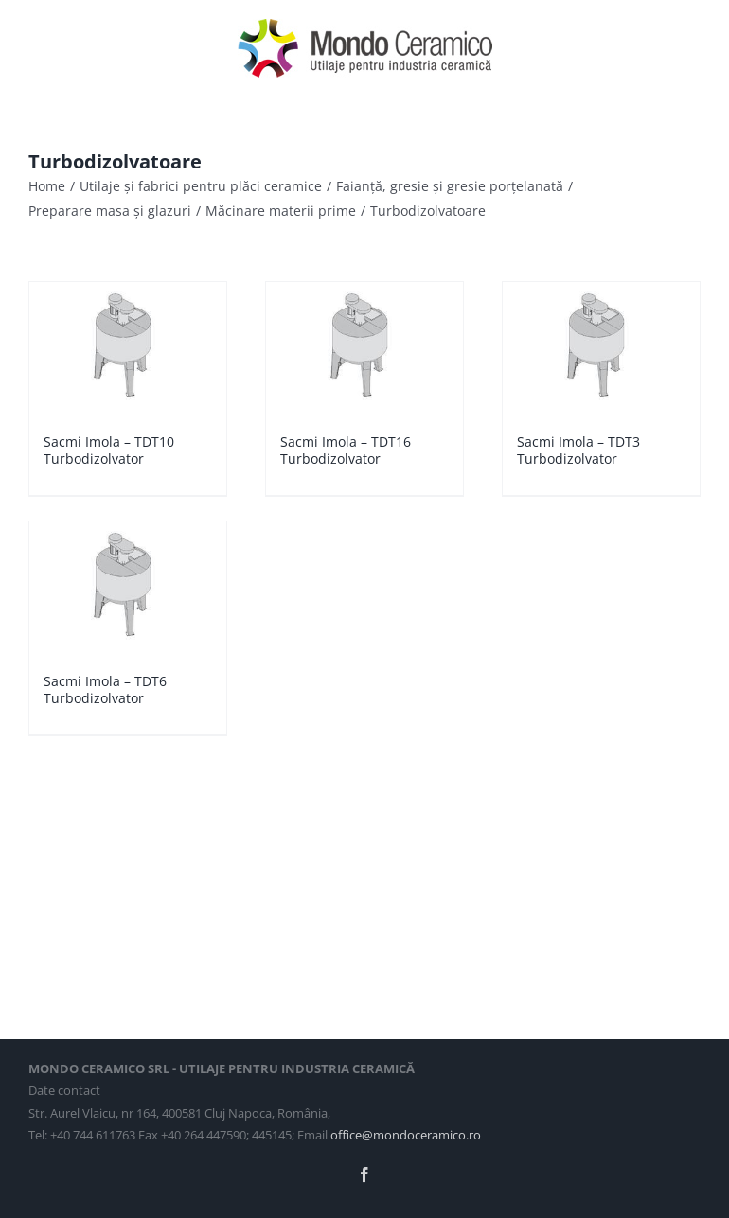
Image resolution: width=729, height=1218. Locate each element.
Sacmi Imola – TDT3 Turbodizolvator (578, 450)
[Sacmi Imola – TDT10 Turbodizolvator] (127, 348)
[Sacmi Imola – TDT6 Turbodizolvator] (127, 587)
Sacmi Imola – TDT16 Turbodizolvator (345, 450)
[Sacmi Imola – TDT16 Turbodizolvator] (364, 348)
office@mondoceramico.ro (405, 1134)
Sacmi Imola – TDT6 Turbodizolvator (105, 689)
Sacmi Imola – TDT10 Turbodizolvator (109, 450)
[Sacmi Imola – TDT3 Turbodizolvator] (601, 348)
